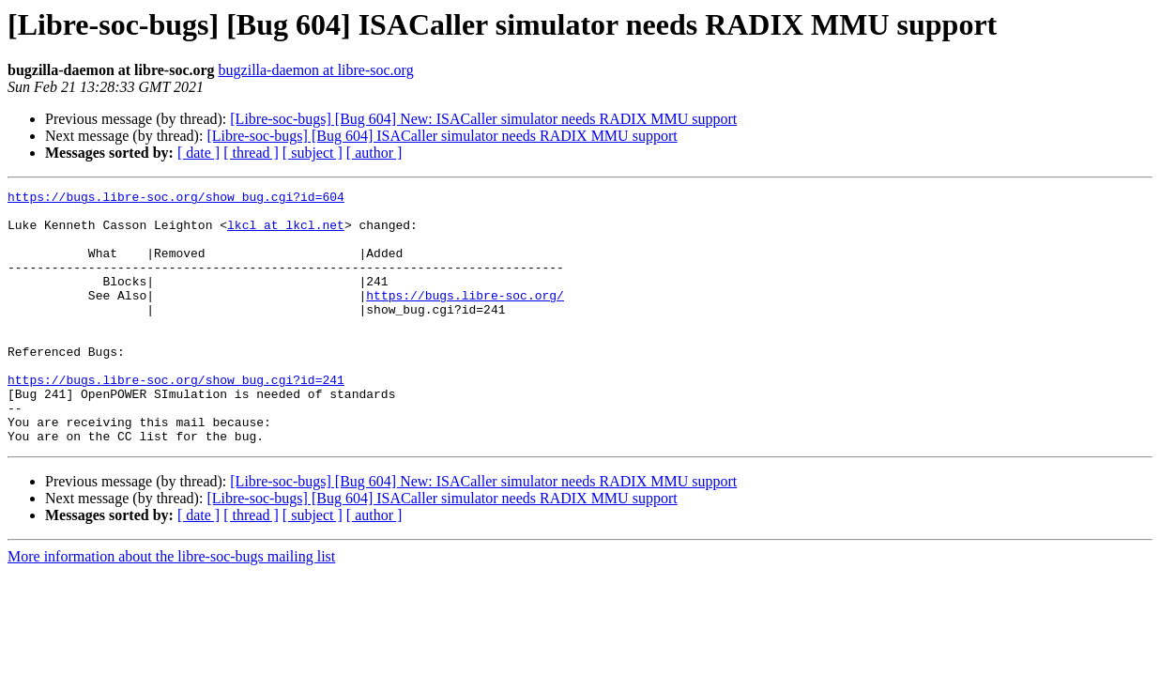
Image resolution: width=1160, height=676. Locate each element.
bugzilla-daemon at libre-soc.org (316, 70)
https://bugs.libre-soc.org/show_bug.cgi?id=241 (176, 418)
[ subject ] (312, 153)
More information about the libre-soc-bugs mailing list (171, 607)
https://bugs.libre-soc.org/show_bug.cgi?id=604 (176, 199)
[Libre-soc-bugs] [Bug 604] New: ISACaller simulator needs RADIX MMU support (483, 119)
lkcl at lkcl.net (285, 232)
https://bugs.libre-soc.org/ (465, 317)
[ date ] (198, 153)
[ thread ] (251, 153)
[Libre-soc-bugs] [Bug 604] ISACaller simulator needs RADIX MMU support (441, 136)
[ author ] (374, 153)
